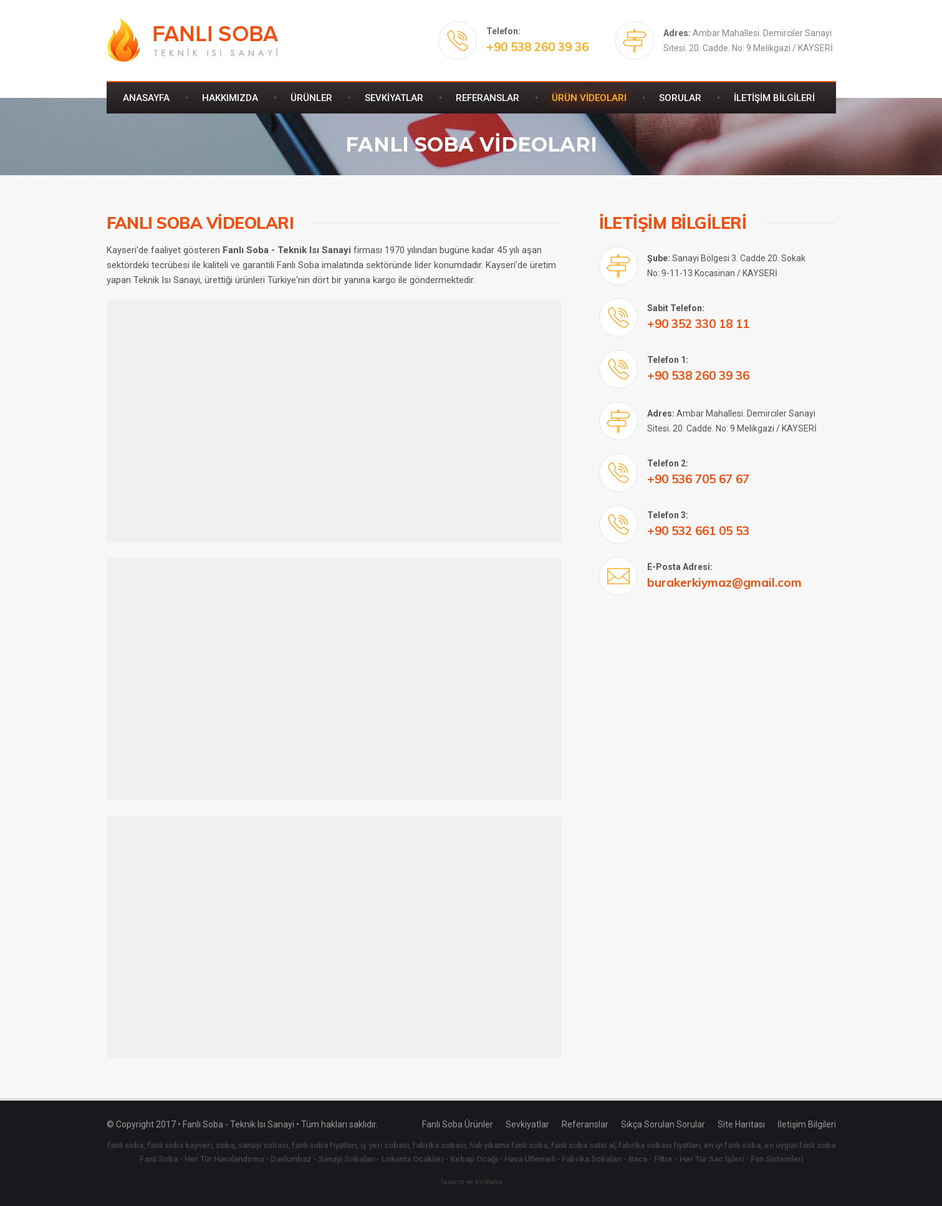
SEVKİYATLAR (394, 98)
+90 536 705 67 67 (698, 478)
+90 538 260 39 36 (537, 46)
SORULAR (680, 98)
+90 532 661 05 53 (698, 530)
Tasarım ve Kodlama (471, 1182)
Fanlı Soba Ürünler (457, 1124)
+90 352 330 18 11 (698, 323)
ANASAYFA (146, 98)
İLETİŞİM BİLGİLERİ (774, 98)
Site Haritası (741, 1124)
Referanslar (585, 1124)
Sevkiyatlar (527, 1124)
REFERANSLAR (487, 98)
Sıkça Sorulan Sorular (663, 1124)
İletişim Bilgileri (806, 1124)
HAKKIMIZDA (230, 98)
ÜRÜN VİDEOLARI (589, 98)
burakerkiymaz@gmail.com (724, 582)
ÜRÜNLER (311, 98)
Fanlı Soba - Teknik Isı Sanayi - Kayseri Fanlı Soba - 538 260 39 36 (192, 40)
